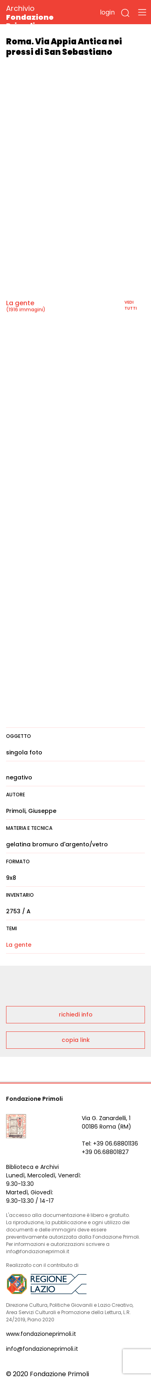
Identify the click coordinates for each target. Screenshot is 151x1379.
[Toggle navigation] (142, 12)
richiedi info (76, 1014)
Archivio (44, 16)
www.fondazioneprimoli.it (41, 1334)
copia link (76, 1040)
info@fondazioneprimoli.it (42, 1349)
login (107, 12)
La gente (20, 303)
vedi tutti (130, 305)
